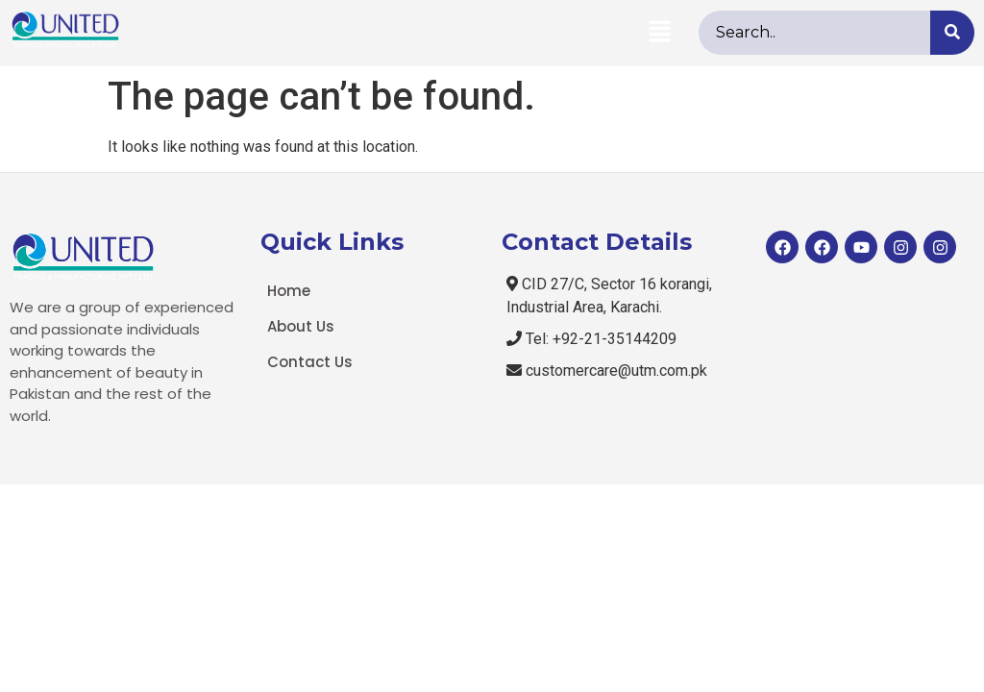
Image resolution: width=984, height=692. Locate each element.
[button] (659, 33)
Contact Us (310, 362)
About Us (300, 326)
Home (288, 291)
